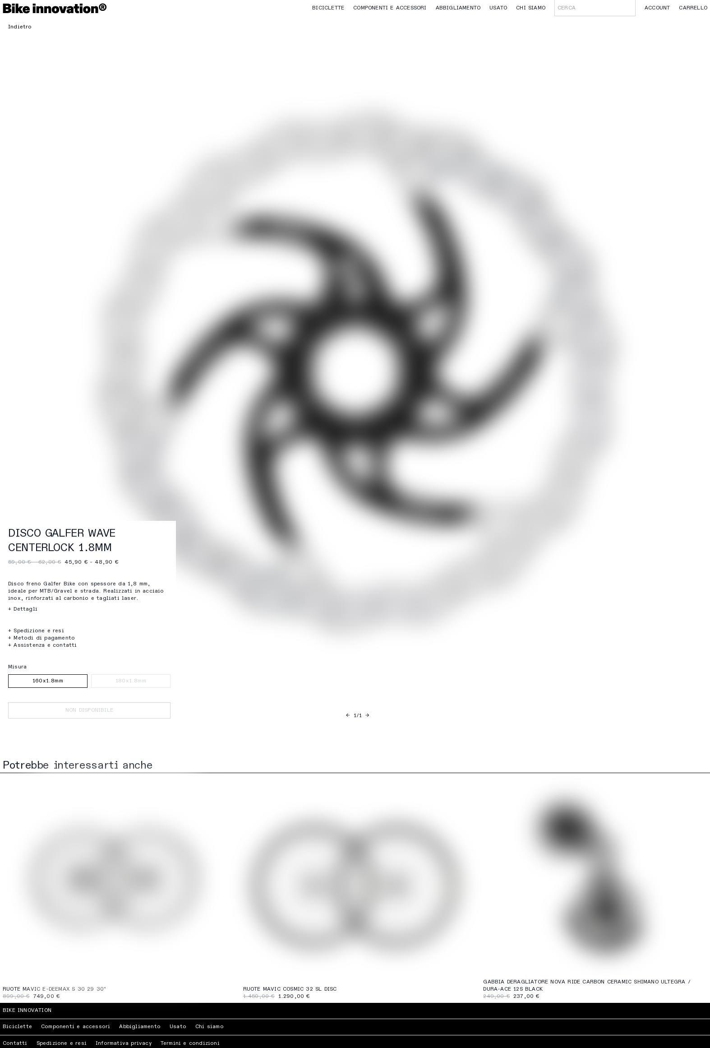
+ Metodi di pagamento (41, 638)
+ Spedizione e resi (36, 631)
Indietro (20, 27)
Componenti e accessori (389, 8)
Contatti (15, 1043)
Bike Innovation (27, 1010)
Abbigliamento (458, 8)
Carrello (693, 8)
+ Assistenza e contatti (42, 645)
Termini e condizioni (190, 1043)
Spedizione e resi (62, 1043)
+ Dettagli (22, 609)
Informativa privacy (124, 1043)
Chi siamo (530, 8)
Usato (498, 8)
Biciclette (328, 8)
